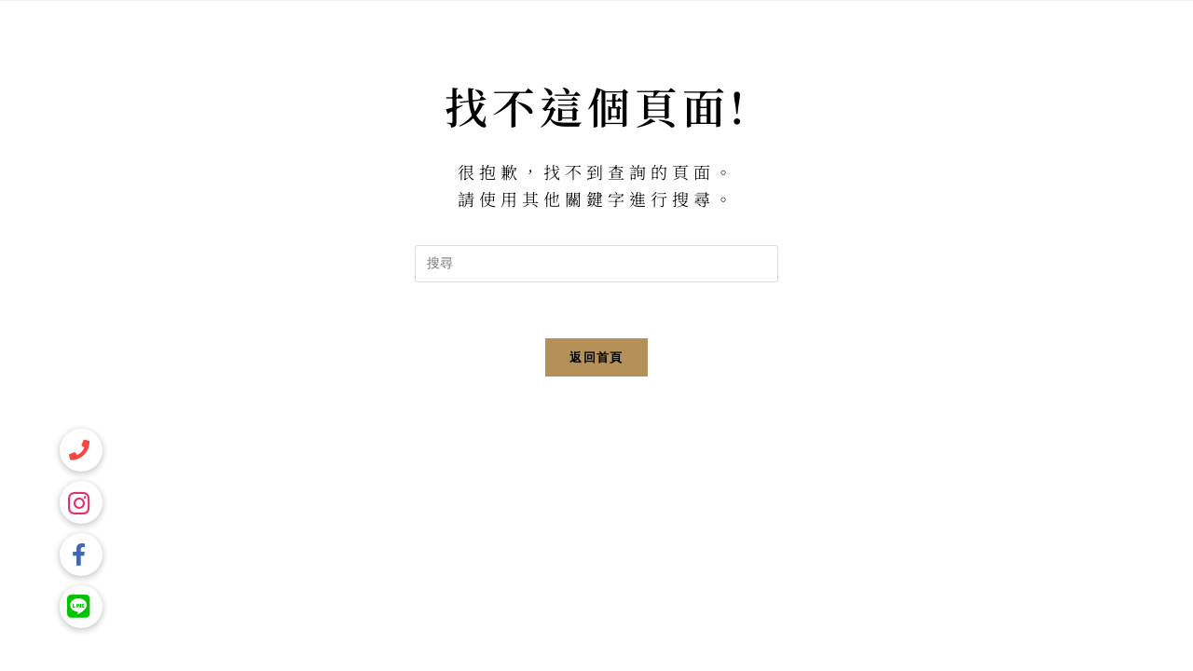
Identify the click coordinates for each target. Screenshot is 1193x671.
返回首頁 (596, 357)
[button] (81, 606)
